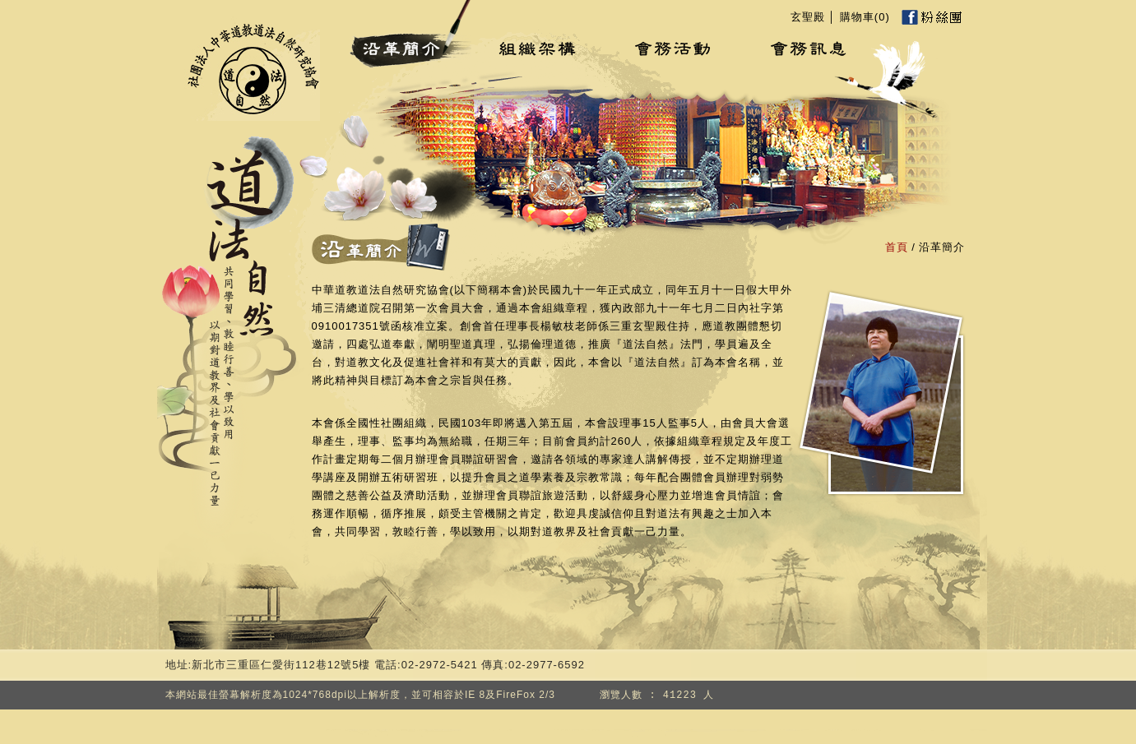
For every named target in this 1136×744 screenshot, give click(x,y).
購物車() (865, 17)
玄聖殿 (808, 17)
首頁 (896, 247)
